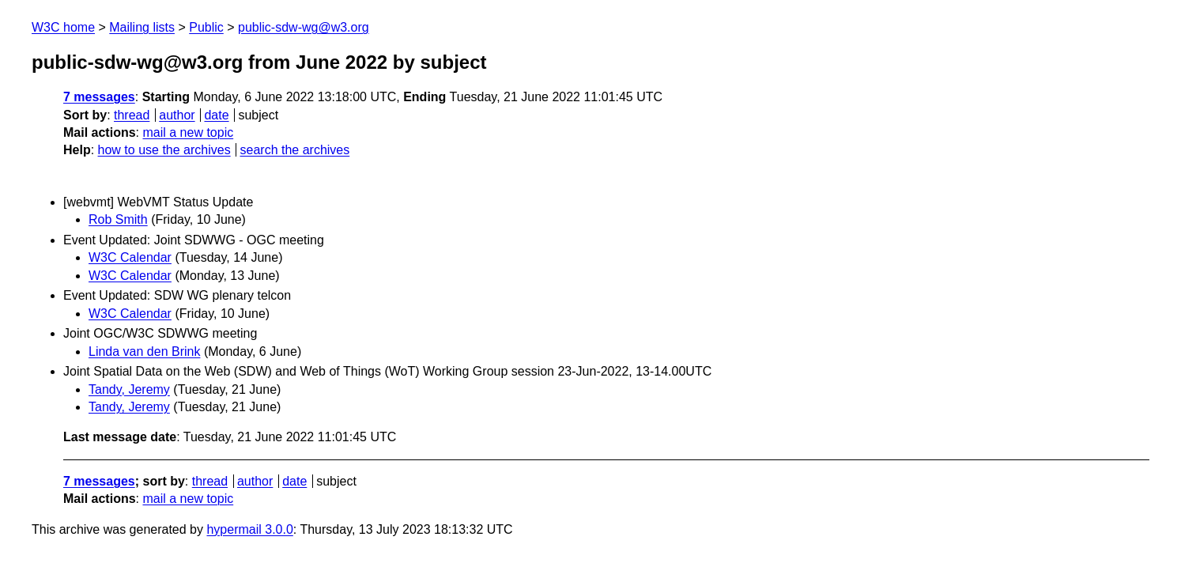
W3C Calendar (130, 257)
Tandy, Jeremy (129, 389)
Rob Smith (118, 219)
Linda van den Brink (144, 351)
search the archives (295, 150)
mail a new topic (187, 132)
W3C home (63, 27)
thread (131, 115)
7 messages (99, 97)
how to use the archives (164, 150)
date (216, 115)
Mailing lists (142, 27)
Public (206, 27)
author (176, 115)
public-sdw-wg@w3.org (303, 27)
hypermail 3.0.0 (249, 529)
